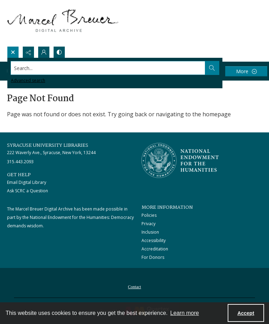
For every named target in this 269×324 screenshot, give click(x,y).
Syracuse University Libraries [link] (47, 145)
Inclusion (150, 232)
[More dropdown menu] (246, 71)
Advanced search (28, 80)
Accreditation (155, 249)
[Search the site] (108, 68)
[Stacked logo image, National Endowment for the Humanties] (180, 160)
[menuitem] (134, 286)
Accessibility (154, 240)
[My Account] (43, 52)
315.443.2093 (20, 162)
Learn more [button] (184, 313)
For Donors (153, 257)
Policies (149, 215)
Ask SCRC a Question (27, 191)
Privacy (149, 224)
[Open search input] (13, 52)
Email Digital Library (26, 182)
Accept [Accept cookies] (245, 313)
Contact (134, 286)
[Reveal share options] (28, 52)
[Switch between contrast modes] (59, 52)
